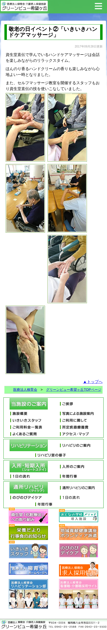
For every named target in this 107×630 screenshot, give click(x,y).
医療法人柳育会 (25, 390)
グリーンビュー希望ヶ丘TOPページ (73, 390)
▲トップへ (93, 382)
